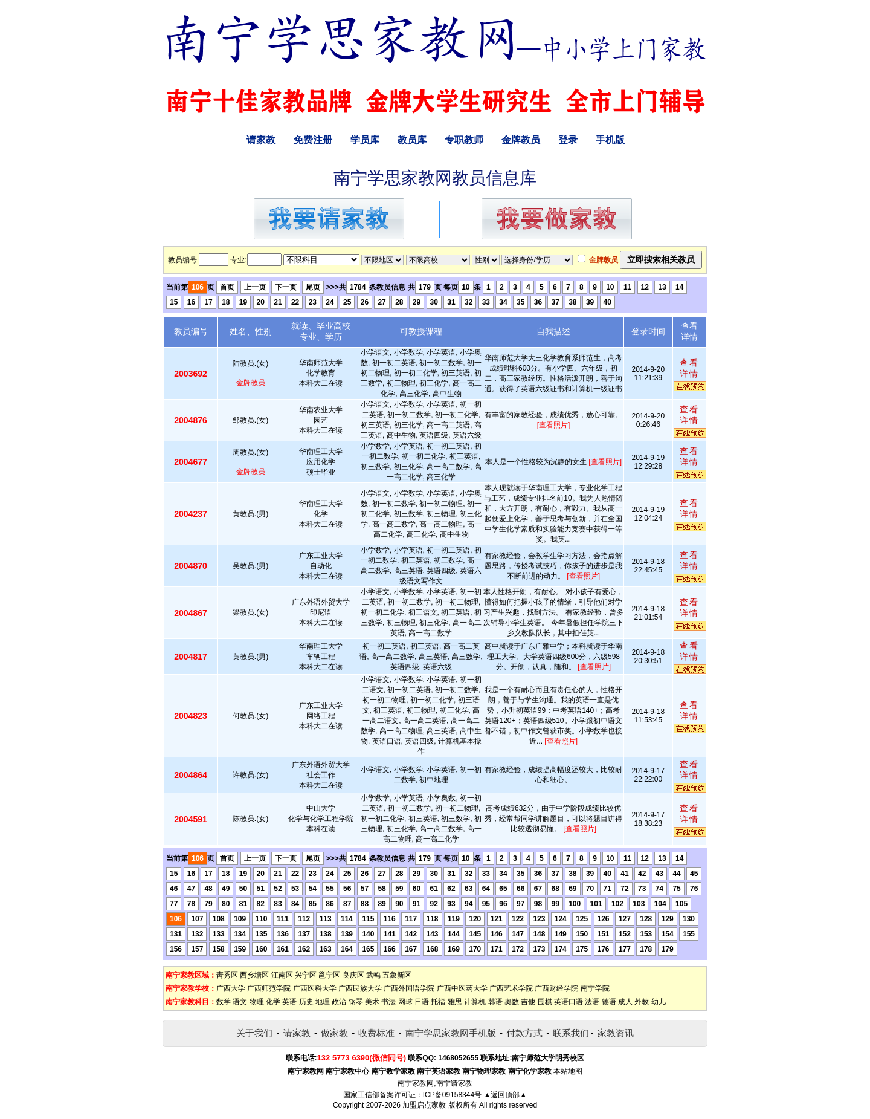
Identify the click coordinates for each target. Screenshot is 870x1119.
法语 (592, 1001)
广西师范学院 (269, 988)
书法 (388, 1001)
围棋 (545, 1001)
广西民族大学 (360, 988)
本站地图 (567, 1071)
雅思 (455, 1001)
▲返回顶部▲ (505, 1095)
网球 (405, 1001)
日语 (421, 1001)
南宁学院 (595, 988)
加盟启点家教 (424, 1105)
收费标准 (376, 1033)
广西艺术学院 (511, 988)
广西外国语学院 (409, 988)
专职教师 (464, 140)
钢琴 (356, 1001)
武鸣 (373, 975)
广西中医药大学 (462, 988)
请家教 (261, 140)
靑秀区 (227, 975)
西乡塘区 (254, 975)
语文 (240, 1001)
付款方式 (524, 1033)
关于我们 (254, 1033)
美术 (372, 1001)
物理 (257, 1001)
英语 (289, 1001)
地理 (322, 1001)
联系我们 (571, 1033)
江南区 (282, 975)
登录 (568, 140)
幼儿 (658, 1001)
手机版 (610, 140)
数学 (223, 1001)
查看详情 (689, 368)
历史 (306, 1001)
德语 (609, 1001)
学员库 (364, 140)
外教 (641, 1001)
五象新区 (396, 975)
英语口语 (568, 1001)
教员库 (412, 140)
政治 (339, 1001)
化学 (273, 1001)
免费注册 (313, 140)
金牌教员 (520, 140)
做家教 (334, 1033)
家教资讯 (616, 1033)
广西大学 (230, 988)
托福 (438, 1001)
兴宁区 (306, 975)
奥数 (511, 1001)
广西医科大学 (315, 988)
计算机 (475, 1001)
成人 (625, 1001)
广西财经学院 (556, 988)
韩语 (495, 1001)
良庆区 (353, 975)
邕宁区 (329, 975)
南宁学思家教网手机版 (450, 1033)
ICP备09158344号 (452, 1095)
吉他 (528, 1001)
